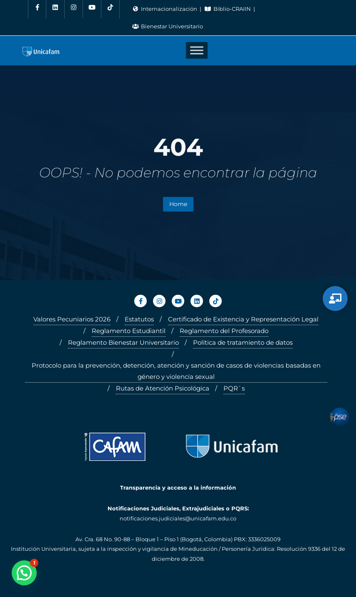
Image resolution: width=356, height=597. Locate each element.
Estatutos (139, 319)
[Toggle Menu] (196, 51)
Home (178, 204)
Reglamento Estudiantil (128, 331)
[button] (24, 572)
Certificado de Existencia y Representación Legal (243, 319)
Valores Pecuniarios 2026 (71, 319)
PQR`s (234, 388)
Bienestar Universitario (167, 26)
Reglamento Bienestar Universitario (123, 342)
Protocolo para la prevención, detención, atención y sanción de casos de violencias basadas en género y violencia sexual (176, 371)
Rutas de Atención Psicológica (162, 388)
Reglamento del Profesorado (224, 331)
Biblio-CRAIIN (228, 8)
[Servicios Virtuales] (335, 298)
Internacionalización (165, 8)
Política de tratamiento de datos (243, 342)
